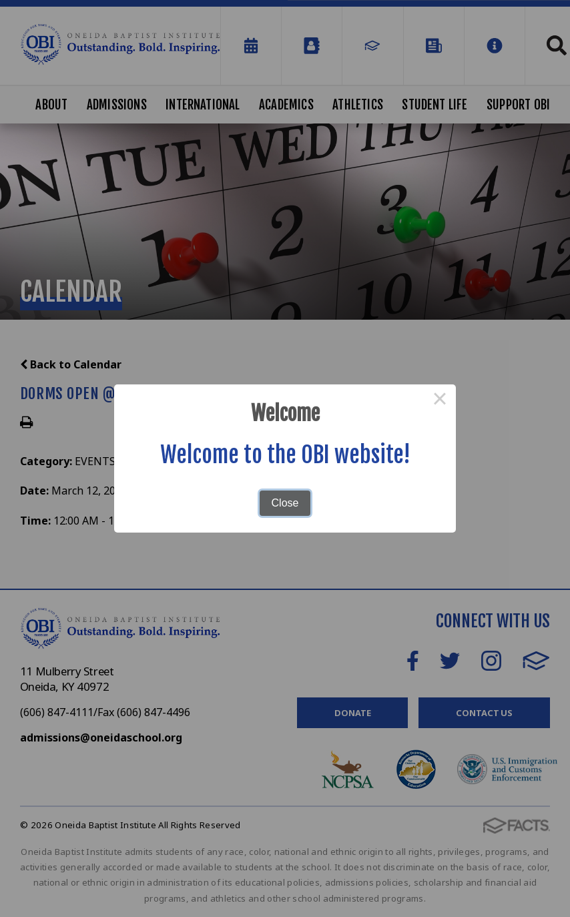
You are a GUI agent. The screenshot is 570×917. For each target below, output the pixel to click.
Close (285, 503)
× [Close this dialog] (440, 400)
